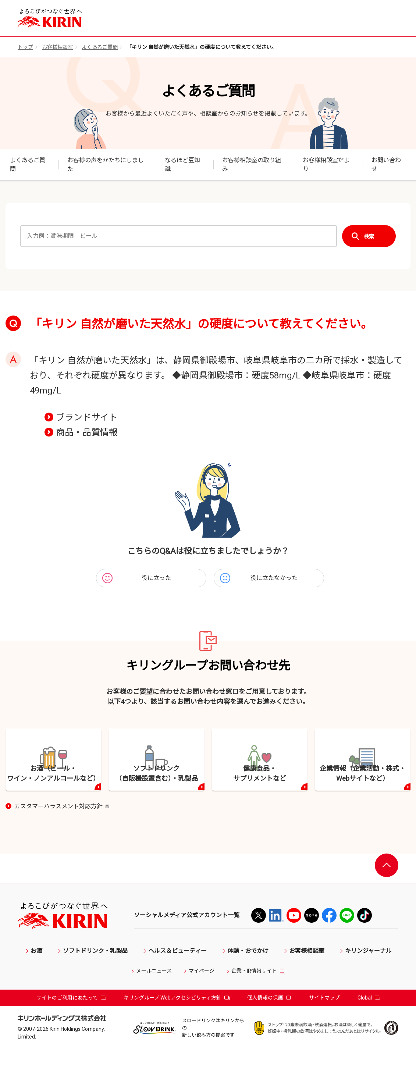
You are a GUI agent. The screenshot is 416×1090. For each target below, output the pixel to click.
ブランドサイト (87, 417)
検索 (369, 236)
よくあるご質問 (100, 47)
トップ (25, 47)
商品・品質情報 (87, 432)
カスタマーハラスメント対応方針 (61, 847)
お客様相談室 (57, 47)
